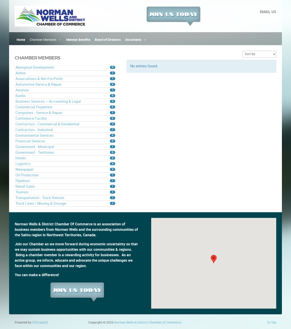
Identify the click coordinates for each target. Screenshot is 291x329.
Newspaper (65, 169)
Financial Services (65, 141)
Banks (65, 96)
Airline (65, 73)
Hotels (65, 158)
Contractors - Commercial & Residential (65, 124)
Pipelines (65, 181)
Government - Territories (65, 152)
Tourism (65, 192)
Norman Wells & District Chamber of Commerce (147, 322)
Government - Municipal (65, 147)
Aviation (65, 90)
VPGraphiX (40, 322)
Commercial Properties (65, 107)
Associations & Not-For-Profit (65, 79)
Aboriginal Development (65, 67)
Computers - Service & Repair (65, 113)
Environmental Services (65, 135)
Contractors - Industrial (65, 130)
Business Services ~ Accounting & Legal (65, 101)
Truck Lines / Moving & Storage (65, 203)
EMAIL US (268, 12)
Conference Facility (65, 118)
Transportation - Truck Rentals (65, 198)
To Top (271, 322)
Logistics (65, 164)
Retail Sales (65, 186)
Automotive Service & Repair (65, 84)
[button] (214, 259)
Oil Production (65, 175)
